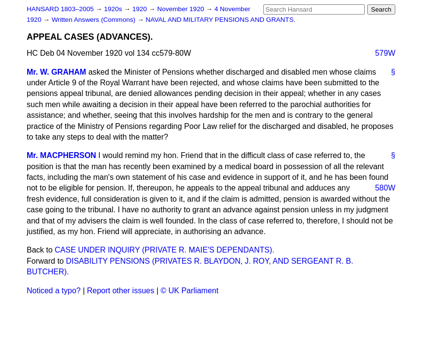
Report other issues (120, 290)
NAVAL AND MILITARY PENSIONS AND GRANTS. (220, 19)
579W (385, 53)
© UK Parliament (189, 290)
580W (385, 188)
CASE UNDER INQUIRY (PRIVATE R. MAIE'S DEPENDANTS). (165, 250)
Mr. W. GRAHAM (56, 72)
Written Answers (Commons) (94, 19)
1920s (114, 9)
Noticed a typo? (54, 290)
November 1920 (181, 9)
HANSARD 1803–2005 (60, 9)
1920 (140, 9)
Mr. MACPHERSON (61, 155)
